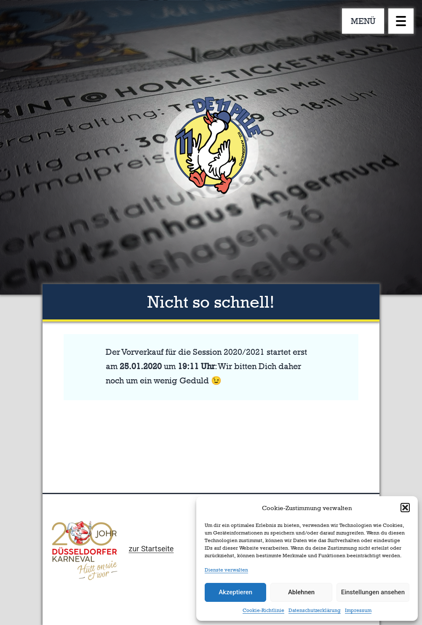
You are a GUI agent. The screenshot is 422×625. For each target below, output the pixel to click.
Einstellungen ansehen (373, 592)
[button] (405, 507)
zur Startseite (151, 548)
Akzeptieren (235, 592)
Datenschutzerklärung (314, 610)
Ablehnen (301, 592)
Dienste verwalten (226, 570)
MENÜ (363, 21)
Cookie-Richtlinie (263, 610)
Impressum (358, 610)
